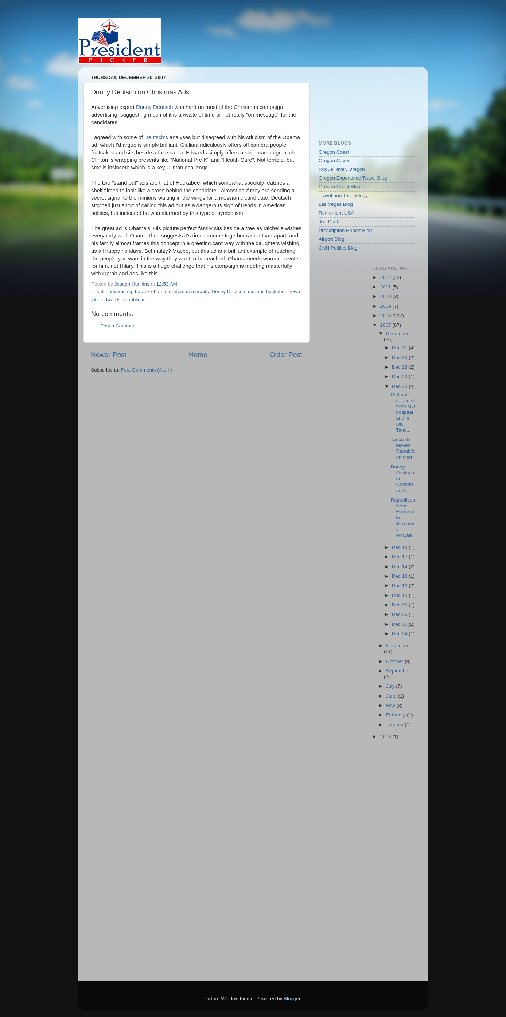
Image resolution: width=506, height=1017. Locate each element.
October (395, 661)
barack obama (150, 291)
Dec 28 (400, 367)
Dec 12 (400, 585)
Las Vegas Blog (336, 204)
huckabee (277, 291)
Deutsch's (156, 137)
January (395, 724)
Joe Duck (329, 221)
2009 (386, 306)
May (391, 705)
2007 (386, 325)
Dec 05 (400, 624)
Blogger (292, 998)
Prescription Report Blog (345, 230)
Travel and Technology (343, 195)
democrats (197, 291)
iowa (295, 291)
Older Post (286, 354)
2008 (386, 315)
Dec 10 (400, 595)
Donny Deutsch (154, 107)
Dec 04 (400, 633)
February (396, 715)
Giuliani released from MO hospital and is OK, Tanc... (402, 412)
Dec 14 (400, 566)
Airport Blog (332, 239)
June (392, 696)
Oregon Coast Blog (340, 186)
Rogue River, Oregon (342, 169)
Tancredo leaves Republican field (402, 448)
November (397, 645)
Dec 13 (400, 576)
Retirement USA (336, 213)
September (398, 671)
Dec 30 (400, 357)
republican (134, 299)
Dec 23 (400, 376)
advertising (120, 291)
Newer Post (108, 354)
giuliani (255, 291)
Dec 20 (400, 386)
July (391, 686)
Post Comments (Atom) (146, 370)
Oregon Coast (334, 152)
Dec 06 (400, 614)
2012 (386, 277)
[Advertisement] (351, 99)
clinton (176, 291)
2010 (386, 296)
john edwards (105, 299)
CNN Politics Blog (338, 248)
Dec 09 (400, 605)
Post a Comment (118, 326)
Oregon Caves (334, 160)
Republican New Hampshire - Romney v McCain (402, 517)
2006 (386, 736)
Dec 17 (400, 556)
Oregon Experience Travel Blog (353, 178)
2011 (386, 287)
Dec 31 (400, 347)
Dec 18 (400, 547)
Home (198, 354)
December (397, 333)
